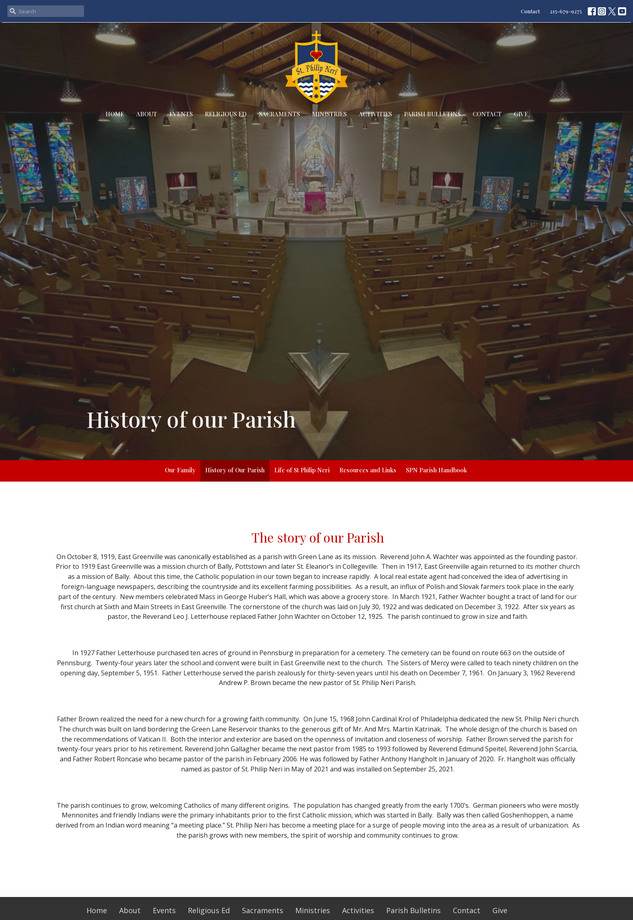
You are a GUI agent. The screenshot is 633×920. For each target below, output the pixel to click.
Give (521, 114)
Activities (375, 114)
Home (114, 114)
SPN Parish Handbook (436, 470)
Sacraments (279, 114)
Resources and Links (367, 470)
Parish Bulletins (432, 114)
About (146, 114)
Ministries (329, 114)
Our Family (180, 470)
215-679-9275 (566, 11)
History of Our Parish (235, 470)
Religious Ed (226, 114)
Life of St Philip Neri (302, 470)
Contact (530, 11)
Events (181, 114)
